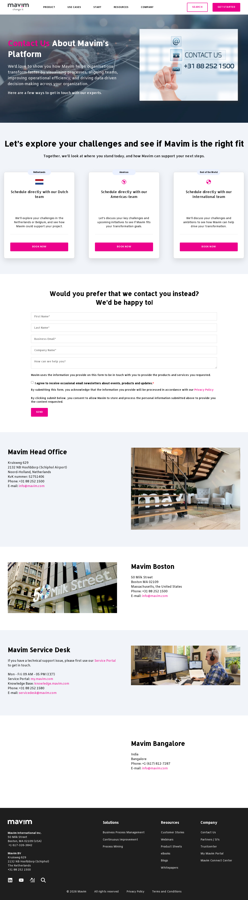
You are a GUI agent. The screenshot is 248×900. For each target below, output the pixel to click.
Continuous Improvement (120, 839)
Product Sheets (171, 846)
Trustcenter (209, 846)
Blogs (164, 860)
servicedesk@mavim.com (38, 693)
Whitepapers (169, 868)
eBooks (165, 853)
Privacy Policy (204, 389)
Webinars (167, 839)
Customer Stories (172, 832)
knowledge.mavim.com (51, 684)
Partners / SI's (210, 839)
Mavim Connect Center (216, 860)
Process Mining (113, 846)
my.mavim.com (42, 679)
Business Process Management (124, 832)
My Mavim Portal (212, 853)
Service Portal (105, 661)
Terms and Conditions (167, 892)
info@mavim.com (32, 486)
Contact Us (29, 43)
